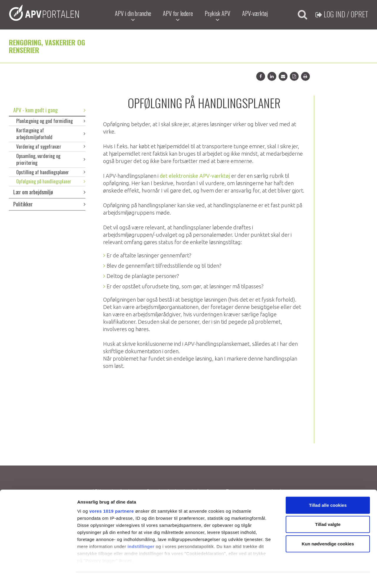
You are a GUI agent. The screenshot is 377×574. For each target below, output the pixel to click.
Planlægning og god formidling (50, 120)
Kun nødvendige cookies (328, 522)
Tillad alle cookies (328, 483)
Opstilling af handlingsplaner (50, 172)
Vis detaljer (306, 562)
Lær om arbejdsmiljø (49, 192)
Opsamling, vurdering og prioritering (50, 159)
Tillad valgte (327, 503)
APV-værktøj (254, 13)
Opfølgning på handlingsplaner (50, 181)
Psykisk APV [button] (217, 16)
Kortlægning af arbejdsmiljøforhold (50, 134)
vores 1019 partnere (111, 489)
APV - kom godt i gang (49, 110)
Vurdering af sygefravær (50, 146)
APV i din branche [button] (133, 16)
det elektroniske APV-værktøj (195, 176)
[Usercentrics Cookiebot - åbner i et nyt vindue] (38, 562)
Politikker (49, 204)
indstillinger (141, 525)
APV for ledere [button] (178, 16)
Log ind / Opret (341, 14)
